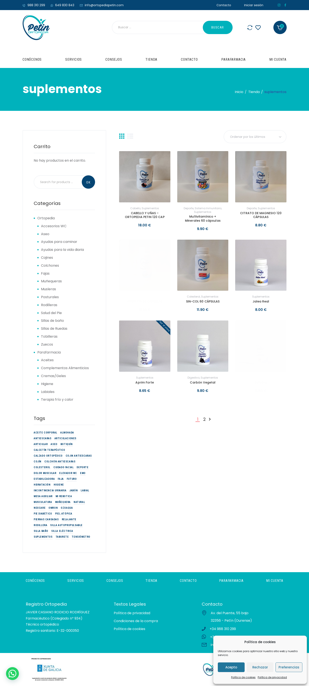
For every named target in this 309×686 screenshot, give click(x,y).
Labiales (48, 391)
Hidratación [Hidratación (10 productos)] (42, 484)
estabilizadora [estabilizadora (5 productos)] (44, 478)
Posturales (50, 297)
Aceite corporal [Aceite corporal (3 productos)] (45, 432)
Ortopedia (46, 218)
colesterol (193, 296)
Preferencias (289, 667)
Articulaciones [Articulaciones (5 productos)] (65, 438)
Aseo (45, 234)
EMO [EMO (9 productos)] (83, 473)
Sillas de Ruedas (54, 328)
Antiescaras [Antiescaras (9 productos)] (43, 438)
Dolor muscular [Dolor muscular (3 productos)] (45, 473)
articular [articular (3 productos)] (41, 444)
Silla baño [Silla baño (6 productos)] (41, 531)
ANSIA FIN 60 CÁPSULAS (144, 301)
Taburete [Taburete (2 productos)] (62, 536)
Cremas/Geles (53, 375)
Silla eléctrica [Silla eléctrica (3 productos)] (62, 531)
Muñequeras (51, 281)
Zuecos (47, 344)
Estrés (128, 296)
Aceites (47, 360)
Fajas (45, 273)
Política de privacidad (272, 677)
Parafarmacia (49, 352)
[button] (12, 673)
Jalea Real (261, 301)
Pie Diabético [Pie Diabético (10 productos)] (43, 513)
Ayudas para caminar (59, 241)
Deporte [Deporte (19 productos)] (82, 467)
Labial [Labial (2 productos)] (85, 490)
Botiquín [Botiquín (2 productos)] (67, 444)
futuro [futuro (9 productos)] (72, 478)
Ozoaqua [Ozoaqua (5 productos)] (67, 507)
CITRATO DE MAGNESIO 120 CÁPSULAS (261, 215)
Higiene (47, 383)
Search (88, 182)
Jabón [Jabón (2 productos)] (73, 490)
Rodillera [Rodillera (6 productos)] (40, 525)
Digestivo (194, 377)
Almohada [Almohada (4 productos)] (67, 432)
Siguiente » (209, 419)
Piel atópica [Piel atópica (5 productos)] (63, 513)
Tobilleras (49, 336)
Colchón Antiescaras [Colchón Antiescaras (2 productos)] (59, 461)
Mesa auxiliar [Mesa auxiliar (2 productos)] (43, 496)
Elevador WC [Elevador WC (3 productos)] (68, 473)
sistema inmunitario (208, 208)
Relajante (139, 296)
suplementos (150, 208)
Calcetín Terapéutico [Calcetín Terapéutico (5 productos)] (49, 449)
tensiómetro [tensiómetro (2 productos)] (81, 536)
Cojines (47, 257)
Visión (270, 377)
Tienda (254, 91)
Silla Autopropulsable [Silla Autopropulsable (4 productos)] (66, 525)
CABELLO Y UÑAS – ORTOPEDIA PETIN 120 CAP (145, 215)
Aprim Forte (144, 382)
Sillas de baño (52, 320)
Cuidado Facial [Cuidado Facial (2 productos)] (63, 467)
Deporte (189, 208)
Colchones (50, 265)
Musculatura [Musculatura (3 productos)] (43, 502)
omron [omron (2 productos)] (53, 507)
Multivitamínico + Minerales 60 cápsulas (202, 218)
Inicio (239, 91)
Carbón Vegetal (202, 382)
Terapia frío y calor (57, 399)
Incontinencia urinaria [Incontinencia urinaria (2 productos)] (50, 490)
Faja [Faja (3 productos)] (61, 478)
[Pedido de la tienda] (255, 136)
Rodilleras (49, 304)
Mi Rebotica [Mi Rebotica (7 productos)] (64, 496)
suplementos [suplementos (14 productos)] (43, 536)
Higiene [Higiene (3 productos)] (59, 484)
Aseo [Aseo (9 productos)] (54, 444)
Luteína (261, 382)
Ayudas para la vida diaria (62, 249)
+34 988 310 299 (223, 628)
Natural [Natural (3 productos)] (79, 502)
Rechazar (260, 667)
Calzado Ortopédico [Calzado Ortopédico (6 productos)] (48, 455)
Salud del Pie (51, 312)
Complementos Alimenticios (65, 368)
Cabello (135, 208)
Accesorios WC (54, 226)
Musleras (48, 289)
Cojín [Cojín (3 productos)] (37, 461)
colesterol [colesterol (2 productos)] (42, 467)
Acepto (231, 667)
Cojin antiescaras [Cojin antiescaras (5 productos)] (79, 455)
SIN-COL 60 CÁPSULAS (203, 301)
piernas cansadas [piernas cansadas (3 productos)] (46, 519)
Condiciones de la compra (136, 620)
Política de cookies (243, 677)
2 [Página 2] (204, 419)
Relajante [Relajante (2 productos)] (69, 519)
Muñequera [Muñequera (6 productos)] (63, 502)
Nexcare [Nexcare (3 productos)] (39, 507)
